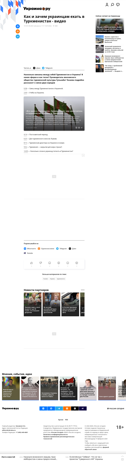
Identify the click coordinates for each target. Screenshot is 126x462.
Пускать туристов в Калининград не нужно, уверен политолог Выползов (113, 39)
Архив (60, 420)
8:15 (25, 143)
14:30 (26, 151)
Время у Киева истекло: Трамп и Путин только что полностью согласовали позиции (109, 29)
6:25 (25, 139)
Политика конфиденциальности (55, 434)
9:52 (25, 147)
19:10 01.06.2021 (28, 26)
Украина (52, 279)
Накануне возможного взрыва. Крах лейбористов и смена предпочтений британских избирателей (114, 58)
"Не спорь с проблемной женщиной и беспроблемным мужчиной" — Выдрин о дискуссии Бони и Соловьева (113, 68)
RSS (66, 420)
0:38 (25, 88)
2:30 (25, 93)
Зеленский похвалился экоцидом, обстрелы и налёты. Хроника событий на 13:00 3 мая (114, 49)
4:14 (25, 134)
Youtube (45, 279)
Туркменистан (61, 279)
